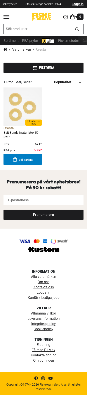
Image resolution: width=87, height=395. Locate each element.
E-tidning (43, 345)
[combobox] (37, 29)
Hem (5, 49)
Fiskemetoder (68, 41)
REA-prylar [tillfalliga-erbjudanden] (30, 41)
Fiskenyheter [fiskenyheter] (9, 4)
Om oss (43, 282)
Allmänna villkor (43, 313)
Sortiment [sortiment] (11, 41)
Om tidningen (43, 360)
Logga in (78, 4)
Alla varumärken (43, 277)
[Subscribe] (43, 215)
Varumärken (21, 49)
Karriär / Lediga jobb (43, 298)
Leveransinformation (44, 318)
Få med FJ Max (43, 350)
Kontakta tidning (43, 355)
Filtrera (43, 68)
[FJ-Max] (48, 40)
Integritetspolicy (43, 324)
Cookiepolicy (43, 329)
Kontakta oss (43, 287)
